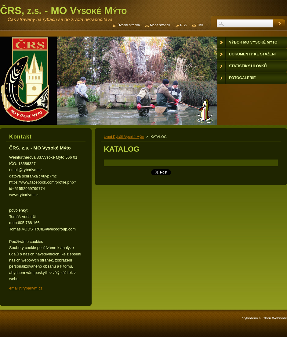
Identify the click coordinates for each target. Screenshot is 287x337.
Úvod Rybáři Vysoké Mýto (124, 137)
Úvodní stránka (129, 25)
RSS (183, 25)
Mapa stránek (160, 25)
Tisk (200, 25)
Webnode (279, 318)
